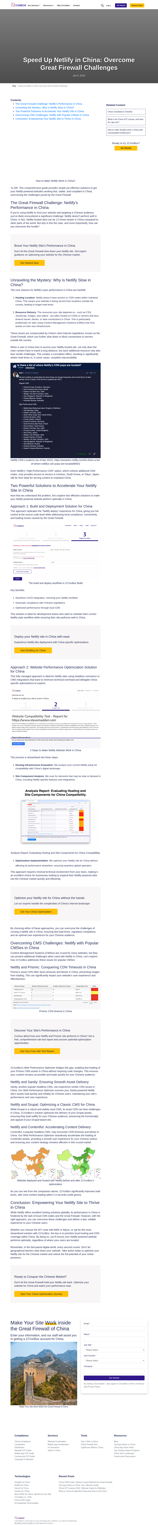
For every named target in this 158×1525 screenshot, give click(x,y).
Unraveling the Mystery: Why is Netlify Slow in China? (44, 107)
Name (87, 1333)
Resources (47, 5)
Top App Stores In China (124, 1443)
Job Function (90, 1354)
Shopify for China (22, 1480)
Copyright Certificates (24, 1458)
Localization (20, 1443)
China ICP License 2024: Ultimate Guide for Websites (82, 1486)
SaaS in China (54, 1449)
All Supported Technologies (27, 1501)
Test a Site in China (89, 1440)
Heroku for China (22, 1489)
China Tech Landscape (124, 1452)
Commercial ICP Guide (25, 1455)
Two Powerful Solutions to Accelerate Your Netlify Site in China (49, 111)
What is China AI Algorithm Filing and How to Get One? (83, 1489)
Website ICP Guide (23, 1449)
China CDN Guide (22, 1498)
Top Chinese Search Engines (126, 1449)
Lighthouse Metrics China (92, 1446)
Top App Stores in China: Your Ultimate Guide (79, 1483)
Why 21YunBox (63, 5)
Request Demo (137, 5)
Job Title (88, 1343)
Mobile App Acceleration (58, 1443)
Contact (76, 5)
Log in (108, 5)
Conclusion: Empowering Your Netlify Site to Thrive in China (48, 118)
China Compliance (23, 1440)
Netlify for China (22, 1483)
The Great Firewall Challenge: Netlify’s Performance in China (48, 103)
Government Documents (124, 1455)
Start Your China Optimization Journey (41, 1292)
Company (89, 1365)
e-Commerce (53, 1446)
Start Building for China (33, 648)
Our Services (33, 5)
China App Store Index (124, 1446)
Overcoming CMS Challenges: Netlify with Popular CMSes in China (52, 115)
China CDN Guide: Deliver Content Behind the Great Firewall (85, 1480)
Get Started (121, 5)
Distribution (19, 1446)
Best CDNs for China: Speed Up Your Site (33, 1492)
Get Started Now (29, 261)
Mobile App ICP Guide (24, 1452)
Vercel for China (22, 1486)
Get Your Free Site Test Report (37, 1049)
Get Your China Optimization (35, 910)
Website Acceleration (57, 1440)
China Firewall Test (89, 1443)
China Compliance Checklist (120, 112)
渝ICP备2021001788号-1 (45, 1522)
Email (87, 1322)
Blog (14, 86)
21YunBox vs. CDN (23, 1495)
